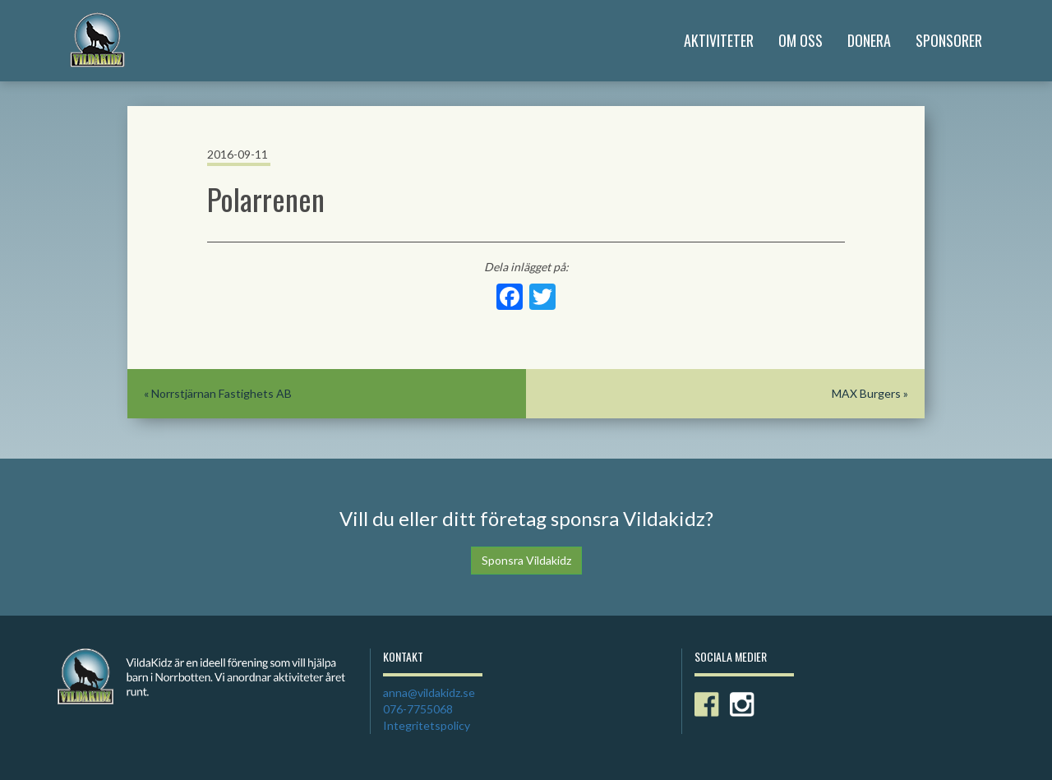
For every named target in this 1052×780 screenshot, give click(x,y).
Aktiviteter (719, 40)
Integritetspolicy (426, 725)
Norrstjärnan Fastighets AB (221, 393)
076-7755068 (418, 709)
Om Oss (800, 40)
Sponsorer (949, 40)
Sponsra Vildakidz (526, 560)
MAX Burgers (866, 393)
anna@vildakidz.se (429, 692)
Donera (869, 40)
